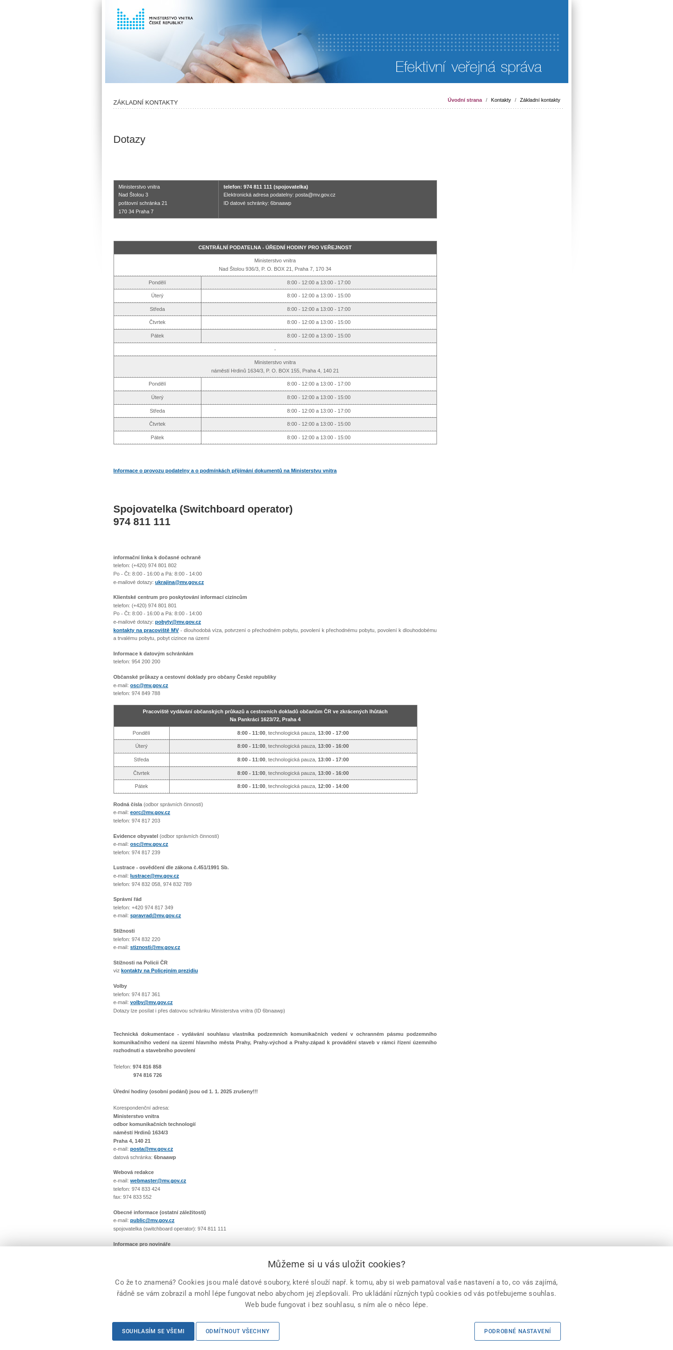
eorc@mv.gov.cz (150, 812)
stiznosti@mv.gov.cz (155, 947)
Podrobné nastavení (517, 1331)
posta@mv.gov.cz (151, 1149)
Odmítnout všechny (238, 1331)
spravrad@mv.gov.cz (155, 915)
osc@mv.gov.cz (149, 685)
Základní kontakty (540, 100)
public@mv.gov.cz (152, 1220)
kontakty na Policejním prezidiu (159, 970)
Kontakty (501, 100)
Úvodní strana (465, 100)
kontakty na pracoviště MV (146, 630)
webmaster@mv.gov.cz (158, 1180)
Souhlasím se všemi (153, 1331)
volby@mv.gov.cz (151, 1002)
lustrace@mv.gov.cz (154, 876)
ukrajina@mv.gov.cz (179, 582)
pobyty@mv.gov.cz (178, 622)
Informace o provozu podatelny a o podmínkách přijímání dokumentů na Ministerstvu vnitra (225, 470)
